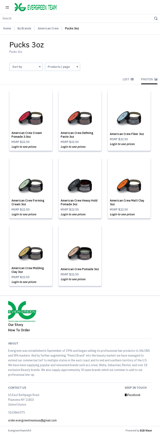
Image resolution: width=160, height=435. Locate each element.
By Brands (24, 28)
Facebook (132, 395)
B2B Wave (146, 430)
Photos (149, 79)
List (128, 79)
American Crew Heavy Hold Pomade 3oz (79, 202)
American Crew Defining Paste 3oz (77, 135)
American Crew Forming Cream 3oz (27, 202)
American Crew (48, 28)
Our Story (15, 325)
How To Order (19, 330)
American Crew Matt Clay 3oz (127, 202)
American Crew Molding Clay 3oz (27, 270)
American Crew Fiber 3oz (127, 134)
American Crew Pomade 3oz (80, 269)
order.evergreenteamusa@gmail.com (32, 420)
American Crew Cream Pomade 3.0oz (26, 135)
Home (7, 28)
